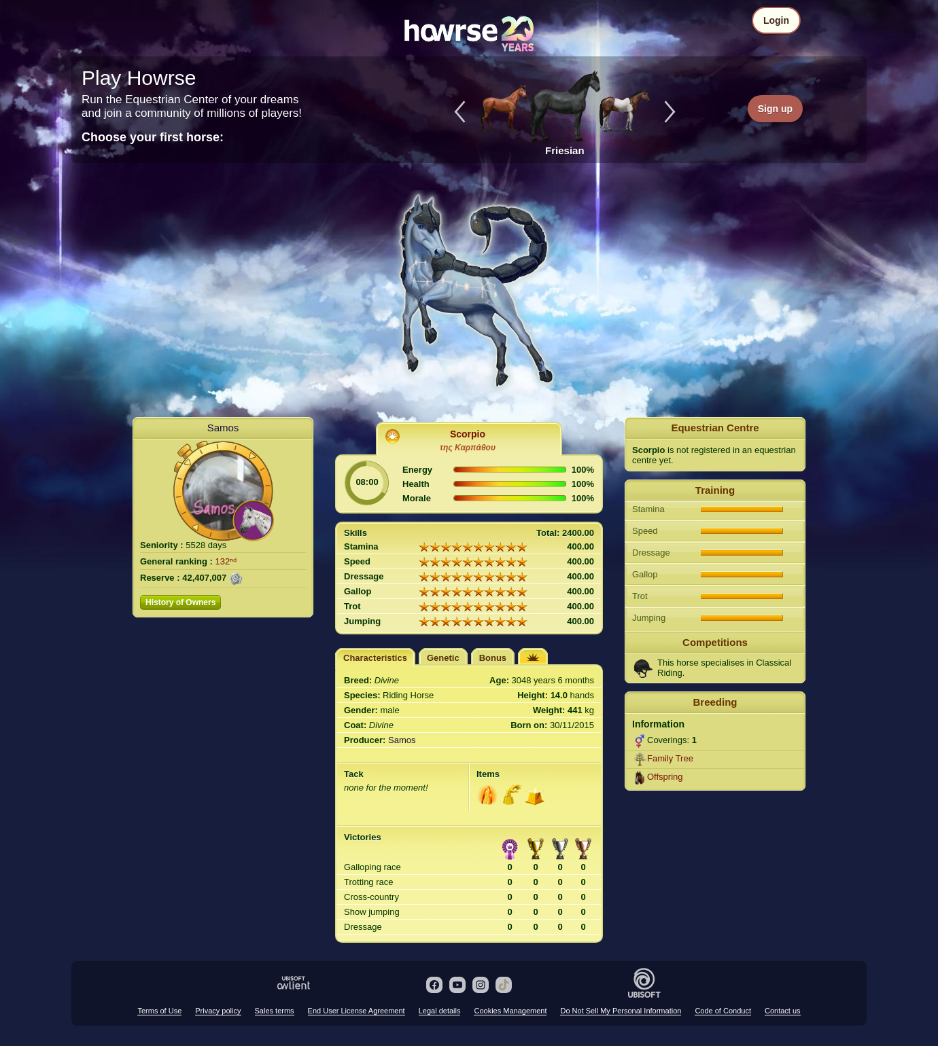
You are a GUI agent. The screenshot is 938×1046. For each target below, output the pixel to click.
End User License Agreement (356, 1011)
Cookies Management (510, 1011)
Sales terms (274, 1011)
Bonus (492, 658)
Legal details (440, 1011)
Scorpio (467, 434)
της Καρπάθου (468, 447)
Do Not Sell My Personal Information (620, 1011)
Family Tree (670, 758)
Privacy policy (218, 1011)
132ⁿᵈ (226, 561)
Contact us (783, 1011)
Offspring (665, 777)
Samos (223, 427)
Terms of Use (159, 1011)
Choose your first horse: (153, 137)
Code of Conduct (723, 1011)
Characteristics (375, 658)
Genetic (443, 658)
